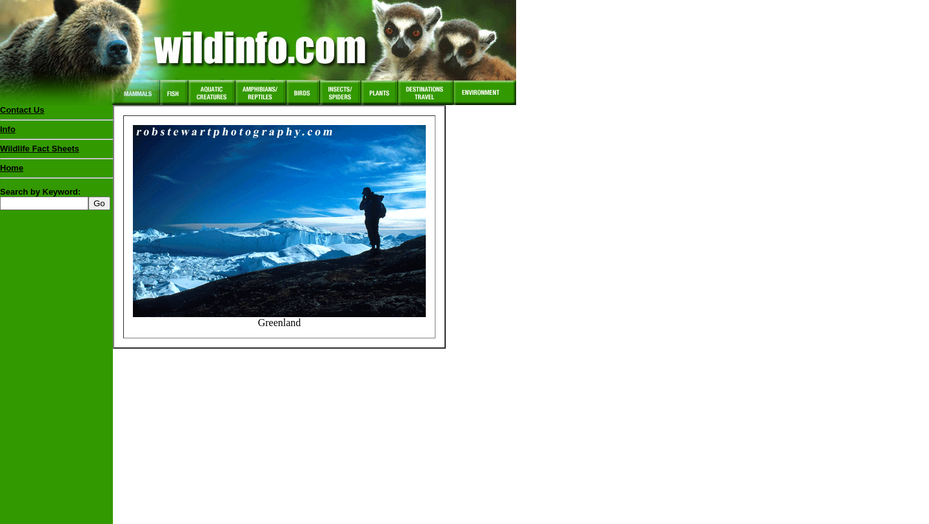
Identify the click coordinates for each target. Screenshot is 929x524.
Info (7, 129)
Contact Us (22, 110)
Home (11, 168)
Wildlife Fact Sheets (56, 151)
